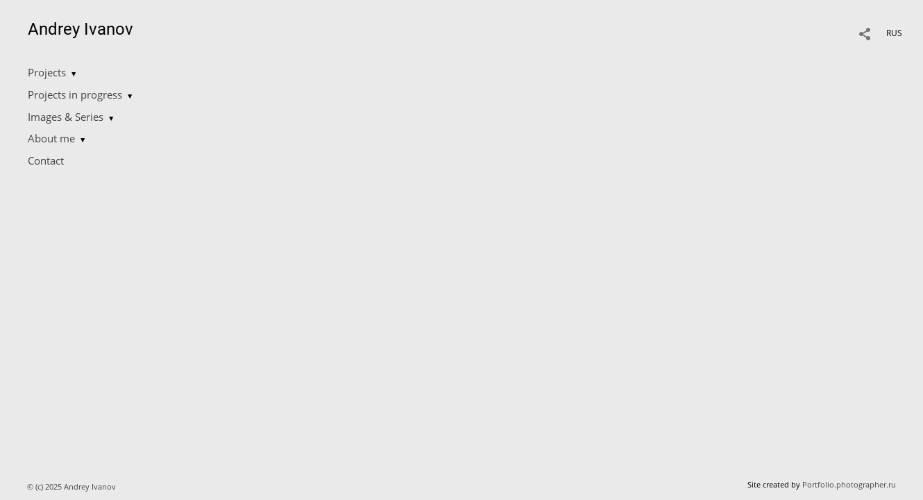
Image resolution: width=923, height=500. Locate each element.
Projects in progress (75, 94)
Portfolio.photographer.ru (849, 484)
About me (51, 138)
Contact (46, 160)
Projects (47, 72)
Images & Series (65, 117)
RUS (894, 33)
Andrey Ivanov (80, 29)
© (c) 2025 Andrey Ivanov (72, 486)
